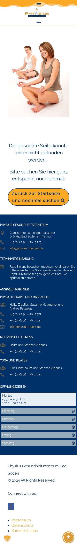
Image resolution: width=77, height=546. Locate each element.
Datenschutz (22, 525)
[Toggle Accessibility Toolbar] (68, 537)
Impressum (21, 520)
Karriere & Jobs (24, 531)
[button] (7, 538)
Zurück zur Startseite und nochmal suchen (36, 197)
